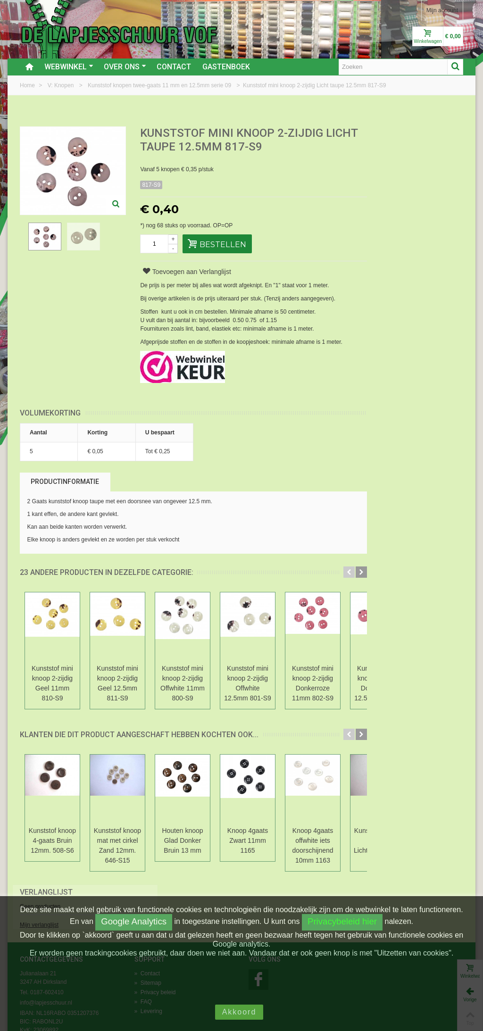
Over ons (125, 66)
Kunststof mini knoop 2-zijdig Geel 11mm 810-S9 (52, 683)
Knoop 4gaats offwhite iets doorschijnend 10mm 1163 (312, 845)
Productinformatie (65, 481)
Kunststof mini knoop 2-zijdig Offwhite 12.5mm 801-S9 (247, 683)
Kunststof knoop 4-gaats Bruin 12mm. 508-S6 (52, 840)
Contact (174, 66)
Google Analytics (134, 921)
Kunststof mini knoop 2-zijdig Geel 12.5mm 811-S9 (117, 683)
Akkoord (239, 1012)
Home (28, 85)
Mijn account (442, 10)
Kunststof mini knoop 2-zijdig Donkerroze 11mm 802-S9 (312, 683)
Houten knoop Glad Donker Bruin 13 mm (182, 840)
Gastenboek (226, 66)
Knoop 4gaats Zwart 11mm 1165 (247, 840)
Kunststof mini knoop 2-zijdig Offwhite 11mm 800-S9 (182, 683)
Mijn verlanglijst (382, 166)
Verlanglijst (389, 133)
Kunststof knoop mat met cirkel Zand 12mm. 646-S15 (117, 845)
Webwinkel (68, 66)
